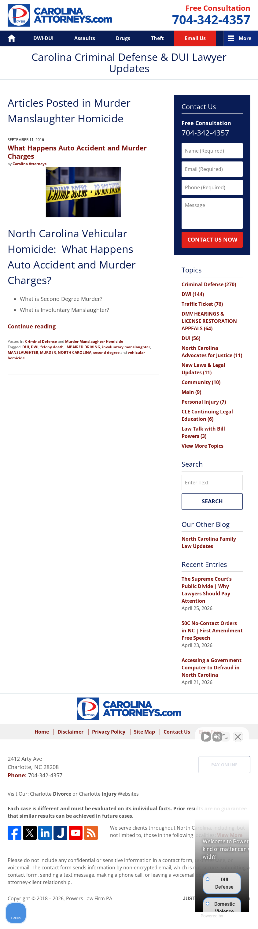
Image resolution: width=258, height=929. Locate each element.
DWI (35, 347)
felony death (52, 347)
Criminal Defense (41, 341)
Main (191, 392)
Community (201, 382)
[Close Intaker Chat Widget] (238, 733)
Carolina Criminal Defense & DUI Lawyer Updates (60, 15)
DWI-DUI (43, 38)
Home (7, 38)
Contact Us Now (212, 239)
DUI (25, 347)
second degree (106, 352)
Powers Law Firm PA (89, 898)
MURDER (48, 352)
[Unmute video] (150, 733)
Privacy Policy (108, 731)
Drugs (123, 38)
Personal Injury (204, 401)
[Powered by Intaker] (206, 916)
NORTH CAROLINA (74, 352)
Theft (157, 38)
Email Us (195, 38)
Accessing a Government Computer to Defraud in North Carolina (211, 667)
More (245, 38)
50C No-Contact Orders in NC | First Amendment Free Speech (212, 630)
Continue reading (32, 326)
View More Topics (202, 445)
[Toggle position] (225, 733)
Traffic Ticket (202, 304)
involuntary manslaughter (126, 347)
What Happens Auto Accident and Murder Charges (77, 151)
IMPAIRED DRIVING (82, 347)
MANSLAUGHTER (23, 352)
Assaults (84, 38)
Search (212, 501)
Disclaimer (70, 731)
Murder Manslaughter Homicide (94, 341)
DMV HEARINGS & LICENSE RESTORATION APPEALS (209, 321)
